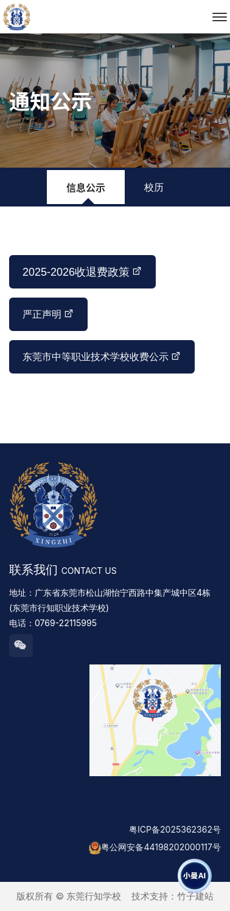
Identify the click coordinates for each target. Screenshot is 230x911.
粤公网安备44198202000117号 (161, 847)
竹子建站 (195, 896)
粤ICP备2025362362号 (175, 829)
